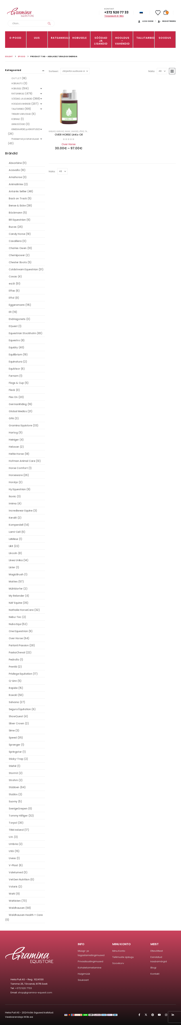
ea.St (12, 283)
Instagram (166, 1015)
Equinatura (15, 361)
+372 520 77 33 (116, 12)
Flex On (13, 397)
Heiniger (14, 439)
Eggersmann (17, 305)
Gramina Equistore (20, 425)
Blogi (153, 967)
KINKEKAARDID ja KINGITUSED (25, 129)
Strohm (13, 780)
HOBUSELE (79, 38)
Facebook (139, 1015)
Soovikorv (118, 963)
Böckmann (15, 212)
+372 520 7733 (23, 988)
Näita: (151, 71)
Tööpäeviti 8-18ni (114, 15)
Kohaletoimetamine (89, 967)
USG (11, 851)
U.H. (11, 837)
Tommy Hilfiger (18, 815)
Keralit (13, 518)
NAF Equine (15, 603)
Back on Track (18, 198)
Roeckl (13, 695)
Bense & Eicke (17, 205)
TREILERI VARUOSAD (21, 114)
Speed (13, 737)
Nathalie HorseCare (21, 610)
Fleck (12, 390)
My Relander (16, 596)
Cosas (13, 276)
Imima (13, 503)
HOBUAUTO (17, 83)
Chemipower (17, 255)
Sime (12, 730)
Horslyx (13, 482)
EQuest (13, 326)
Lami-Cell (15, 532)
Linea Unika (16, 560)
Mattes (13, 581)
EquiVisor (14, 369)
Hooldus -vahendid (122, 40)
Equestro (14, 340)
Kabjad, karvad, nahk (59, 131)
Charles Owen (18, 248)
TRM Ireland (16, 830)
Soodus (165, 38)
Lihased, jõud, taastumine (83, 131)
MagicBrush (16, 574)
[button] (172, 71)
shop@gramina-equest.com (35, 992)
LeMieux (13, 539)
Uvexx (12, 858)
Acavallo (14, 170)
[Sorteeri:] (75, 71)
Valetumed (16, 872)
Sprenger (14, 745)
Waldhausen (17, 908)
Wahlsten (15, 901)
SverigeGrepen (18, 808)
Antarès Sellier (18, 191)
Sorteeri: (54, 71)
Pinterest (152, 1015)
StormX (13, 773)
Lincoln (13, 553)
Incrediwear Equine (20, 510)
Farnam (13, 376)
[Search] (49, 23)
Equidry (13, 347)
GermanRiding (18, 404)
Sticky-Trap (16, 759)
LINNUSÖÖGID (18, 124)
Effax (12, 290)
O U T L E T (16, 78)
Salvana (14, 702)
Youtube (159, 1015)
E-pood (15, 38)
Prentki (13, 666)
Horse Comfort (18, 468)
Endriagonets (17, 319)
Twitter (146, 1015)
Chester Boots (18, 262)
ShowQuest (16, 716)
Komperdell (16, 525)
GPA (11, 418)
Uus (37, 38)
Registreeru (167, 21)
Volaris (13, 886)
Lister (12, 567)
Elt (10, 312)
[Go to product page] (68, 106)
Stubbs (13, 794)
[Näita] (162, 71)
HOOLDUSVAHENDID (21, 103)
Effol (11, 298)
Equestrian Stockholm (22, 333)
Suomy (13, 801)
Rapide (13, 688)
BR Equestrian (17, 220)
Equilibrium (15, 354)
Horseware (16, 475)
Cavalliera (15, 241)
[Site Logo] (20, 12)
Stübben (14, 787)
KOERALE (15, 119)
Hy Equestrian (17, 489)
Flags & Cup (16, 383)
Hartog (13, 432)
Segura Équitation (20, 709)
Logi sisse (145, 21)
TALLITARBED (145, 38)
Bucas (13, 227)
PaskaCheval (17, 652)
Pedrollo (14, 659)
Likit (11, 546)
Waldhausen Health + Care (26, 915)
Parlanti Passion (19, 645)
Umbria (13, 844)
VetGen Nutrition (19, 879)
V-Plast (13, 865)
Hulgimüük (84, 974)
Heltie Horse (16, 454)
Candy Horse (17, 234)
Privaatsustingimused (90, 961)
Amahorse (15, 177)
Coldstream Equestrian (23, 269)
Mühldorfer (16, 588)
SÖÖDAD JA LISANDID (101, 40)
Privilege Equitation (20, 674)
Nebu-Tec (15, 617)
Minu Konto (118, 951)
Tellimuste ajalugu (123, 957)
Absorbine (15, 163)
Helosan (14, 447)
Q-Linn (13, 681)
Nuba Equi (15, 624)
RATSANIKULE (60, 38)
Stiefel (12, 766)
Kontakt (154, 974)
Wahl (12, 893)
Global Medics (18, 411)
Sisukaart (83, 980)
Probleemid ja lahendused (25, 138)
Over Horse (69, 144)
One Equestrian (18, 631)
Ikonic (12, 496)
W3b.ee (28, 1017)
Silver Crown (16, 723)
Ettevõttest (156, 951)
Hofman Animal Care (22, 461)
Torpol (13, 823)
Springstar (15, 752)
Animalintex (16, 184)
